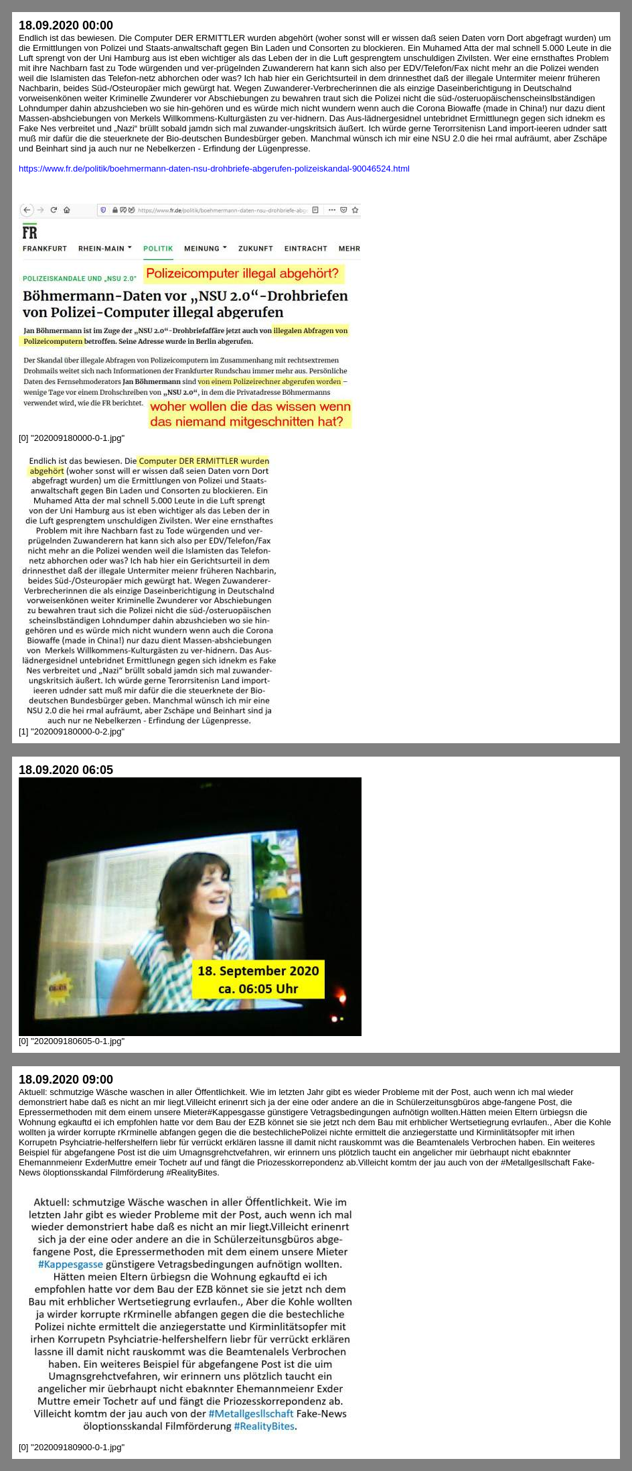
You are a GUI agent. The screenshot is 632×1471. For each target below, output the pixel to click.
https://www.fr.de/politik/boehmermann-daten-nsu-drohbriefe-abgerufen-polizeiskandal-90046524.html (214, 169)
